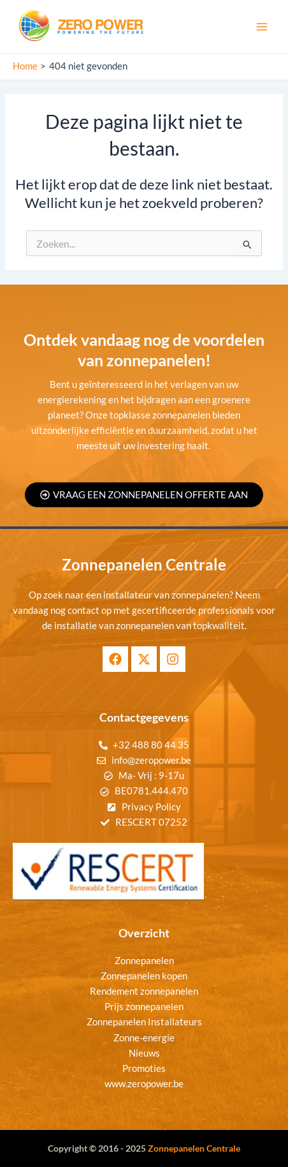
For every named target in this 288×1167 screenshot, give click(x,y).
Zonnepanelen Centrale (194, 1148)
